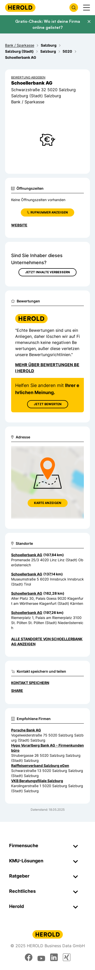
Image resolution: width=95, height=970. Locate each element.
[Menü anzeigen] (86, 7)
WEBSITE (19, 225)
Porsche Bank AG (26, 730)
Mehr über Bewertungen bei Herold (47, 367)
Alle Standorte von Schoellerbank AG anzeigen (47, 641)
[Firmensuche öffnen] (73, 7)
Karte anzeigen (47, 503)
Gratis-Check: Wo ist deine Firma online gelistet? (47, 24)
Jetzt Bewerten (48, 404)
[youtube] (41, 957)
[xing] (66, 957)
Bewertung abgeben (28, 77)
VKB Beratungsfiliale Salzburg (37, 781)
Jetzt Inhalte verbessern (47, 272)
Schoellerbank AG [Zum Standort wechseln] (26, 555)
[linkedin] (54, 957)
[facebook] (28, 957)
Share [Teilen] (17, 690)
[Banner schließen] (89, 21)
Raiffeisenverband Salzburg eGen (40, 765)
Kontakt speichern (30, 683)
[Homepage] (20, 7)
